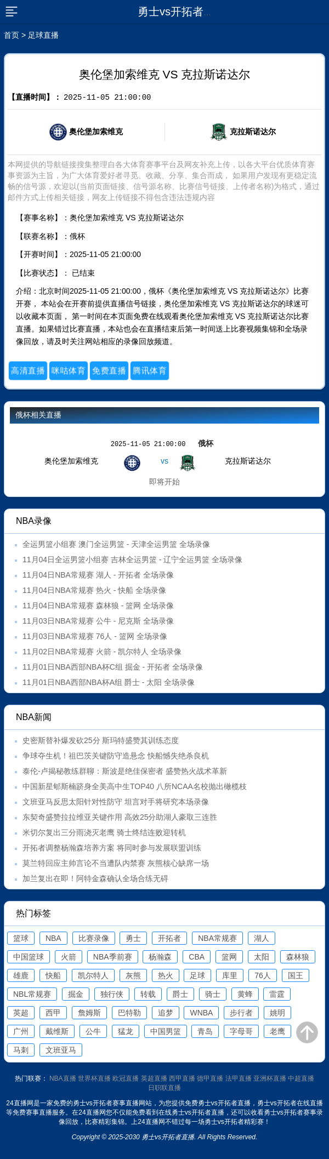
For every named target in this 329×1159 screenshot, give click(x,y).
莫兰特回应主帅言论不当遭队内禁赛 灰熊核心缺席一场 (115, 863)
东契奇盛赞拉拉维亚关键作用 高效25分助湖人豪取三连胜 (119, 817)
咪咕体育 (68, 370)
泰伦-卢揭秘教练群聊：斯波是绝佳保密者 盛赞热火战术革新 (124, 771)
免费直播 (109, 370)
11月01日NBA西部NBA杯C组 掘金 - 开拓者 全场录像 (112, 667)
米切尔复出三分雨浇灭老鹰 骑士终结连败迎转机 (104, 832)
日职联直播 (164, 1088)
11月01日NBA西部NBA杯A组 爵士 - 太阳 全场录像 (108, 682)
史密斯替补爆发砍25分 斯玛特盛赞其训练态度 (100, 740)
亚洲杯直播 (269, 1078)
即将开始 (164, 481)
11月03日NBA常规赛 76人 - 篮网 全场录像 (94, 636)
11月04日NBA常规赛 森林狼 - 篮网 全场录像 (98, 605)
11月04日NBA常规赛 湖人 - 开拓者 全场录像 (98, 574)
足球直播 (43, 35)
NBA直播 (62, 1078)
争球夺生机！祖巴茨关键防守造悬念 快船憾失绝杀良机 (115, 755)
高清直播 (28, 370)
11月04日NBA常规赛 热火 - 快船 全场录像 (94, 590)
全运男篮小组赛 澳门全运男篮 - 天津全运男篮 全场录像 (116, 544)
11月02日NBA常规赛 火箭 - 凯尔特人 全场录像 (101, 651)
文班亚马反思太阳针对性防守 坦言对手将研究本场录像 (115, 801)
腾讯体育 (149, 370)
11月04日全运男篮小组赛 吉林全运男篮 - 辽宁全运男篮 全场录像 (132, 559)
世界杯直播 (94, 1078)
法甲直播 (238, 1078)
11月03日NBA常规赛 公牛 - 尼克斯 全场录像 (98, 620)
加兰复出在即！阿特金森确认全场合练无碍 (95, 878)
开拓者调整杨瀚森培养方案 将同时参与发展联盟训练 (111, 847)
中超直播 (301, 1078)
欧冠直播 (125, 1078)
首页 (11, 35)
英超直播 (154, 1078)
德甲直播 (210, 1078)
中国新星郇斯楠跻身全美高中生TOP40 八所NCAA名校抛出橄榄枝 (134, 786)
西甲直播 (182, 1078)
